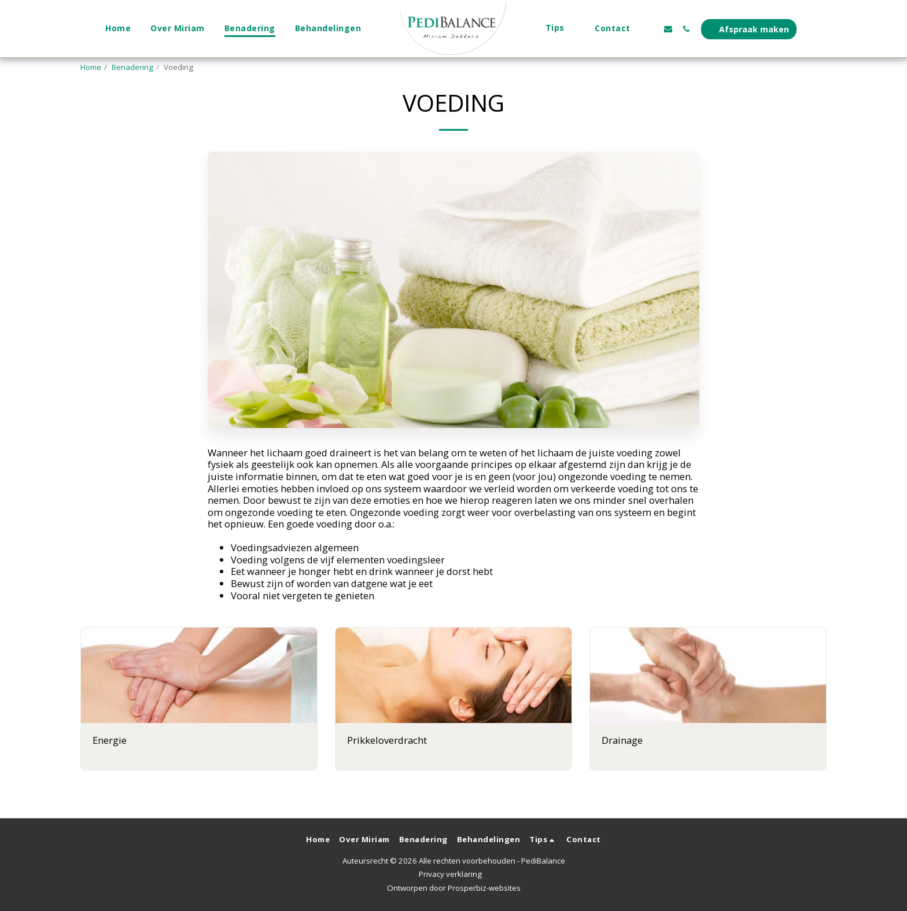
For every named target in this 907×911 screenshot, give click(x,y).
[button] (560, 28)
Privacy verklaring (450, 874)
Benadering (132, 67)
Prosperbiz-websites (484, 888)
